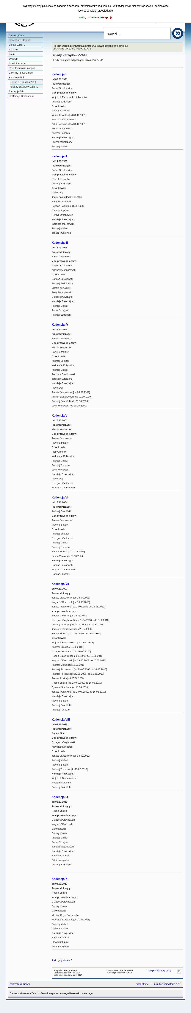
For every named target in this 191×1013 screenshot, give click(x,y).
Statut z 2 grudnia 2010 (23, 82)
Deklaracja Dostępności (22, 96)
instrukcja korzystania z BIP (167, 984)
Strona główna (16, 35)
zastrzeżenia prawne (20, 984)
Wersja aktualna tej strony (159, 970)
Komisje (13, 49)
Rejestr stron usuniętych (22, 68)
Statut (12, 54)
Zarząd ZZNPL (17, 44)
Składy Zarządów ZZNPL (24, 86)
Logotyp (13, 58)
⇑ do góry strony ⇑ (62, 960)
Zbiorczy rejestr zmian (21, 72)
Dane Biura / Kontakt (20, 40)
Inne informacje (17, 63)
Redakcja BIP (16, 91)
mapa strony (142, 984)
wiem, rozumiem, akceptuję (95, 17)
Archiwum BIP (16, 77)
